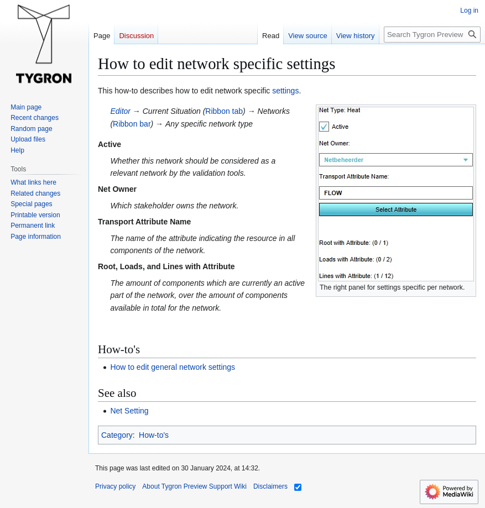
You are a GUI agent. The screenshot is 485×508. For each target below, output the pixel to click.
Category (117, 435)
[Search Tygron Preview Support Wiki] (432, 35)
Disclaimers (270, 486)
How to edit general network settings (172, 367)
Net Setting (129, 410)
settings (285, 90)
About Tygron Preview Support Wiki (194, 486)
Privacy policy (115, 486)
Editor (120, 111)
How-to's (154, 435)
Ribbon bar (132, 123)
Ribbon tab (224, 111)
